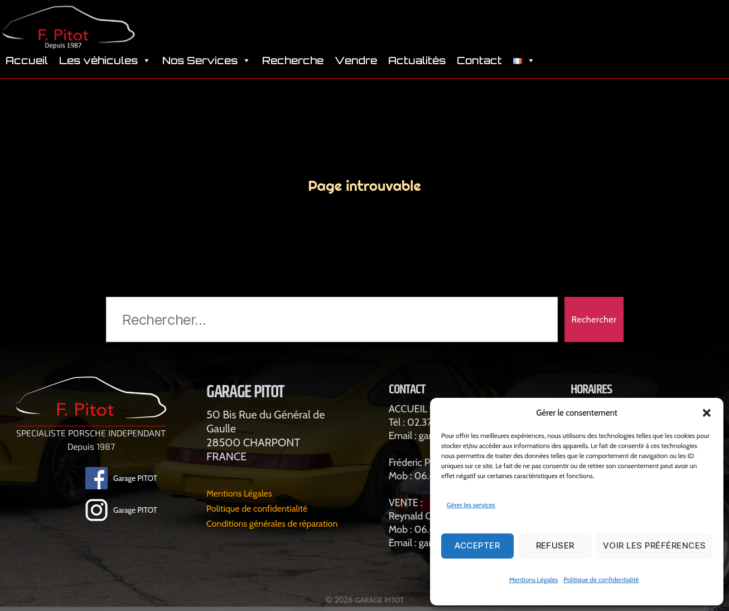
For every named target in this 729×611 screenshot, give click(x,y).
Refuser (555, 545)
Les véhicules (105, 67)
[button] (706, 412)
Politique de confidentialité (601, 579)
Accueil (27, 67)
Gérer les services (471, 505)
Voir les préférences (654, 545)
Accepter (477, 545)
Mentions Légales (533, 579)
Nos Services (206, 67)
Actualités (417, 67)
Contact (479, 67)
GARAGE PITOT (379, 599)
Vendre (356, 67)
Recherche (293, 67)
